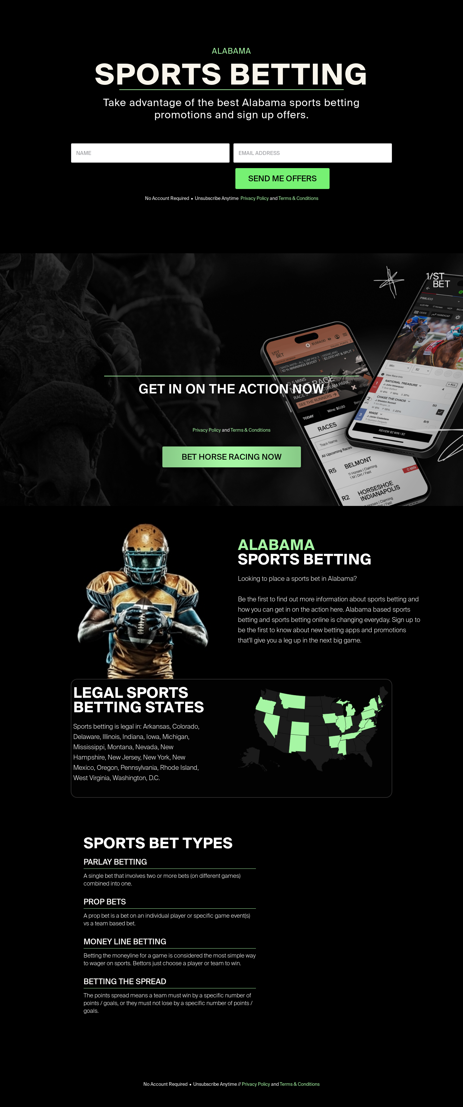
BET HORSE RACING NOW (232, 457)
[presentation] (183, 178)
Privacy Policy (255, 198)
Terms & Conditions (298, 198)
